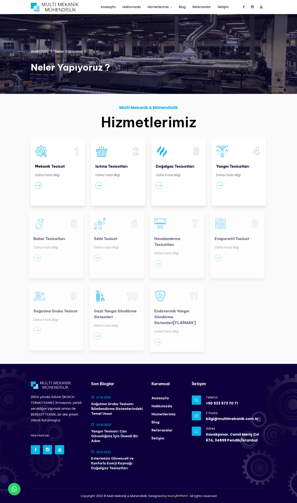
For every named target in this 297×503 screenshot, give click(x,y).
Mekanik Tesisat (50, 166)
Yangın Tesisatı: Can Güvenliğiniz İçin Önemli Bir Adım (114, 436)
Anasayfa (108, 7)
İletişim (223, 7)
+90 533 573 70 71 (222, 403)
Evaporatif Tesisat (230, 238)
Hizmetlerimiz (158, 7)
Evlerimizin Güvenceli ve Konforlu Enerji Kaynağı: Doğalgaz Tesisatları (112, 463)
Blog (182, 7)
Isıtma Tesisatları (111, 166)
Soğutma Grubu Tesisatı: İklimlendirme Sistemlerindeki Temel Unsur (117, 409)
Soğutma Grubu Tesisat (54, 311)
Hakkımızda (131, 7)
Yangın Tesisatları (232, 166)
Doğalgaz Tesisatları (175, 166)
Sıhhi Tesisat (104, 238)
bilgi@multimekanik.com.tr (232, 418)
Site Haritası (40, 435)
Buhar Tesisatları (48, 238)
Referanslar (201, 7)
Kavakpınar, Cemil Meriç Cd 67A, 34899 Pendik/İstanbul (232, 437)
